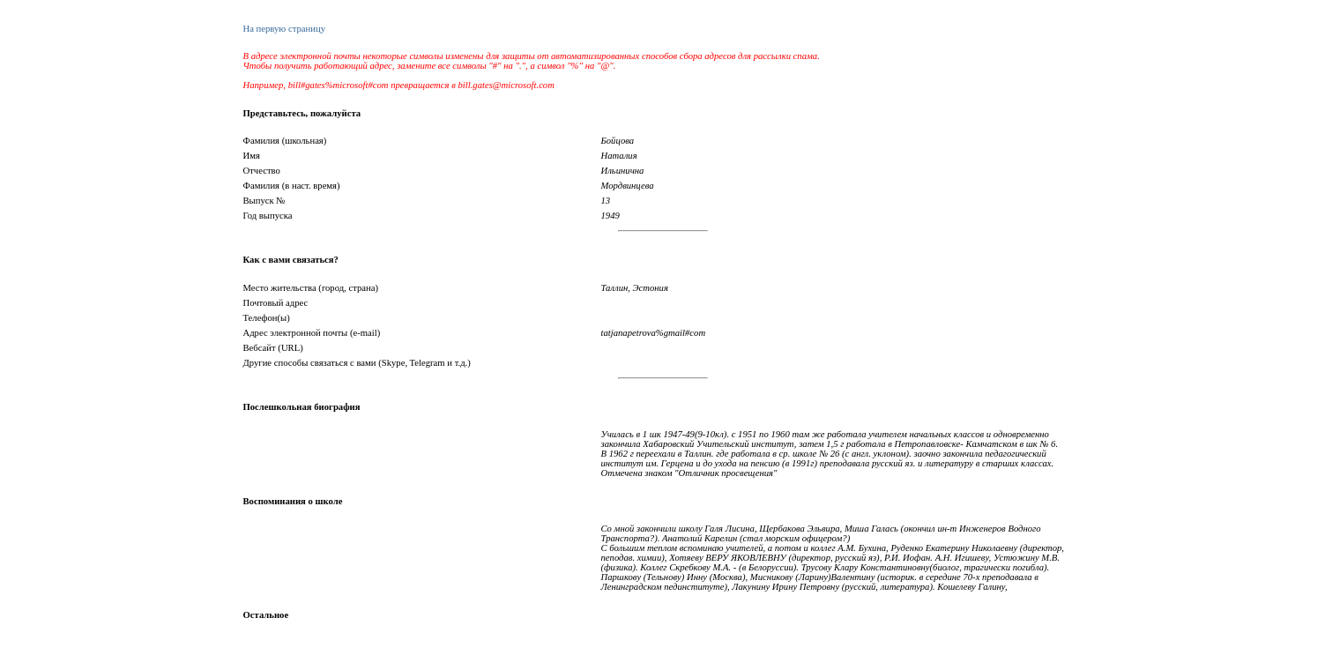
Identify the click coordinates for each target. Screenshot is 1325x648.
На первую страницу (284, 29)
